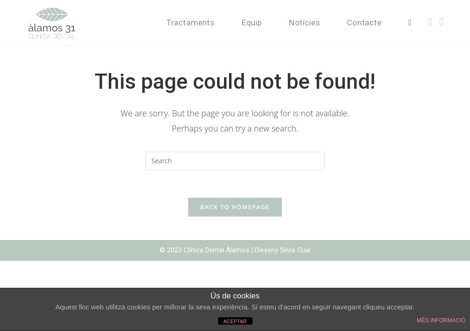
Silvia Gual (295, 250)
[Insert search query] (235, 161)
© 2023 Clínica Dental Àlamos (205, 250)
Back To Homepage (234, 207)
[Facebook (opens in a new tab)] (433, 22)
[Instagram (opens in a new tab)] (444, 22)
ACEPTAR (234, 321)
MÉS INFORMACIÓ (441, 320)
